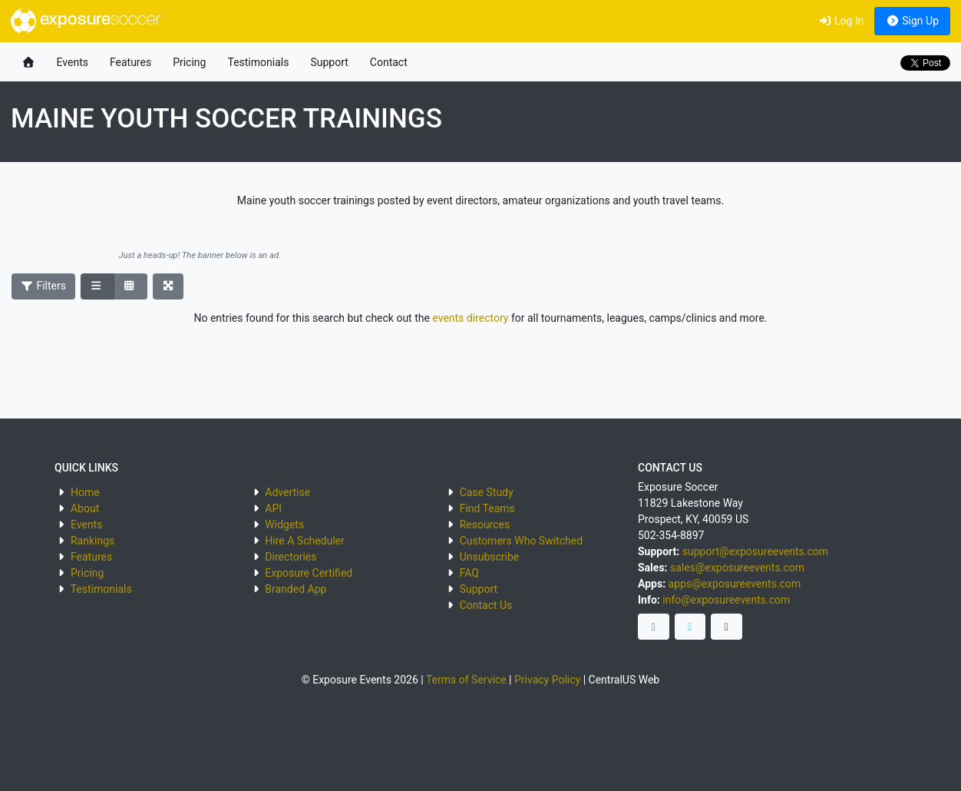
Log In (841, 21)
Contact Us (486, 605)
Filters (44, 286)
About (85, 508)
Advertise (287, 492)
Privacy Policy (547, 680)
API (273, 508)
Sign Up (912, 21)
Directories (290, 557)
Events (72, 62)
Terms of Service (466, 680)
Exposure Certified (308, 573)
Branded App (295, 589)
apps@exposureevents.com (735, 584)
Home (85, 492)
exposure (85, 20)
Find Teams (487, 508)
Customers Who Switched (521, 541)
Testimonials (258, 62)
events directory (470, 318)
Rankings (92, 541)
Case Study (487, 492)
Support (329, 62)
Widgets (284, 524)
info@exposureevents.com (726, 600)
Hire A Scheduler (304, 541)
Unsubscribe (490, 557)
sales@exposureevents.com (737, 567)
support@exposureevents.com (755, 551)
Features (130, 62)
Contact (389, 62)
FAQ (469, 573)
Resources (485, 524)
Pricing (189, 62)
